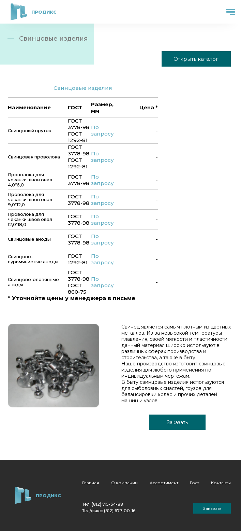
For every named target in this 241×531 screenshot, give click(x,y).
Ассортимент (164, 482)
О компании (124, 482)
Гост (194, 482)
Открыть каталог (196, 59)
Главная (90, 482)
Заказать (177, 422)
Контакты (221, 482)
